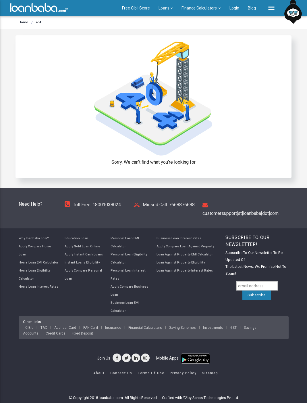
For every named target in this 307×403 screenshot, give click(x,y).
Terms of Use (151, 373)
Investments (213, 328)
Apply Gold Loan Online (82, 246)
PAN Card (90, 328)
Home (23, 22)
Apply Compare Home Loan (35, 250)
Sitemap (210, 373)
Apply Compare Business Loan (129, 290)
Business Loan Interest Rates (179, 238)
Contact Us (121, 373)
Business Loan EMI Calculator (125, 307)
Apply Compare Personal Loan (83, 274)
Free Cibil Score (136, 8)
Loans (166, 8)
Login (234, 8)
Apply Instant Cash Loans (84, 254)
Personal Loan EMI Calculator (125, 242)
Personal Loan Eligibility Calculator (129, 258)
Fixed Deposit (82, 333)
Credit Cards (55, 333)
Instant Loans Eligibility (82, 262)
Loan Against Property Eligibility (181, 262)
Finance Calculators (201, 8)
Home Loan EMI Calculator (38, 262)
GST (233, 328)
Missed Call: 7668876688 (164, 204)
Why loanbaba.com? (34, 238)
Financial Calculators (145, 328)
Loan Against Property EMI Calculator (185, 254)
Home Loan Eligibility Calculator (34, 274)
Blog (252, 8)
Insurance (113, 328)
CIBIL (29, 328)
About (99, 373)
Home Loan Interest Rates (38, 286)
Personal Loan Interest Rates (128, 274)
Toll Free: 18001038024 (93, 204)
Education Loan (76, 238)
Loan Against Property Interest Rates (185, 270)
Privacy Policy (183, 373)
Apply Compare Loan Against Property (185, 246)
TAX (43, 328)
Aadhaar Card (65, 328)
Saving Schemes (182, 328)
